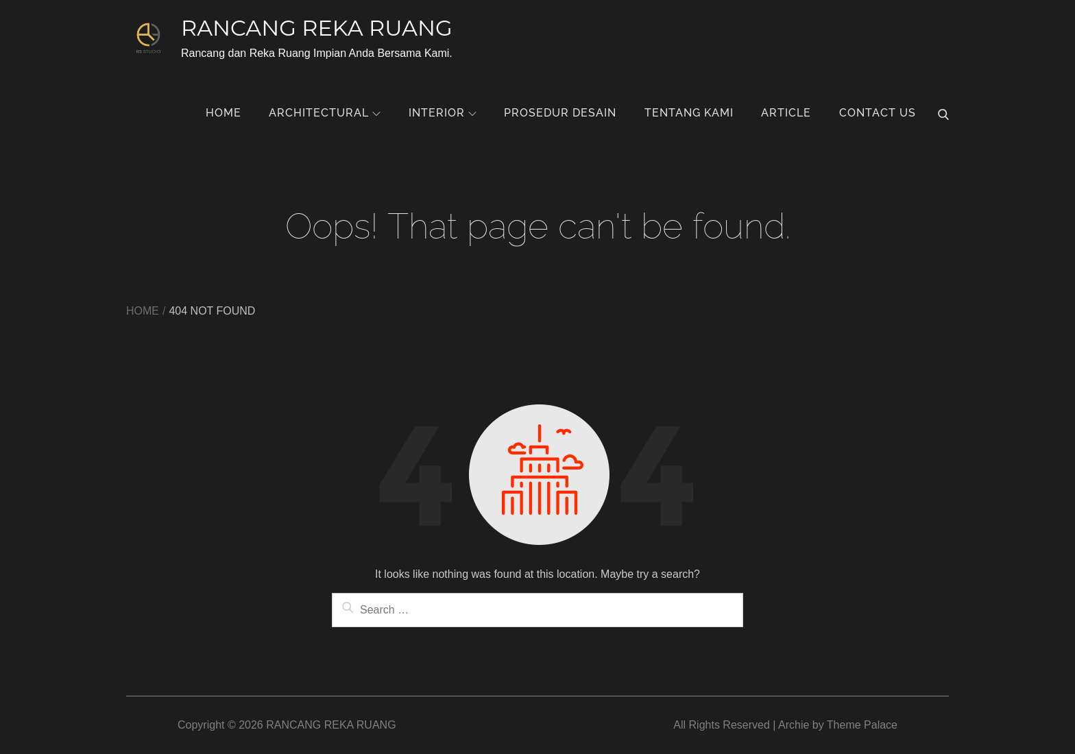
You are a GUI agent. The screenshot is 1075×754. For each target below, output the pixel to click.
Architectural (325, 112)
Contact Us (877, 112)
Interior (442, 112)
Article (786, 112)
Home (223, 112)
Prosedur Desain (560, 112)
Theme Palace (862, 725)
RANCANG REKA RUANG (316, 27)
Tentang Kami (689, 112)
